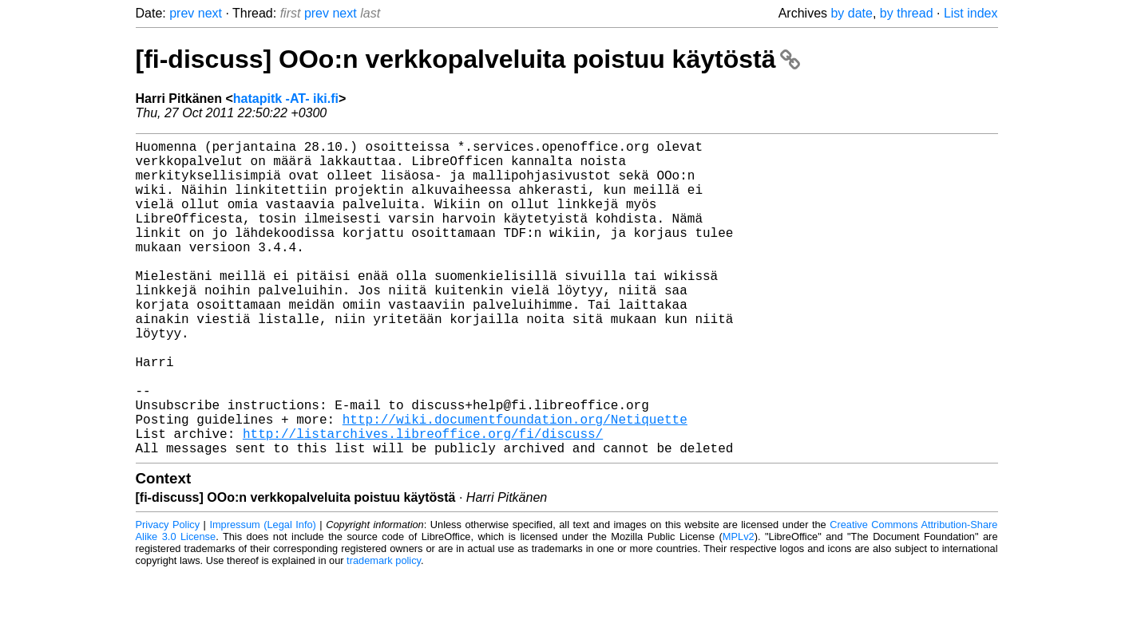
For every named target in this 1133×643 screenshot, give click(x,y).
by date (851, 13)
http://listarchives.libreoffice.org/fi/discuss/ (423, 500)
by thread (906, 13)
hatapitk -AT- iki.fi (286, 98)
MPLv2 (739, 607)
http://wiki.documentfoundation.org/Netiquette (515, 482)
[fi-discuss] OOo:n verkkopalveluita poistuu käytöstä (468, 59)
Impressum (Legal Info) (262, 595)
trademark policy (384, 631)
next (210, 13)
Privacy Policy (168, 595)
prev (181, 13)
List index (971, 13)
